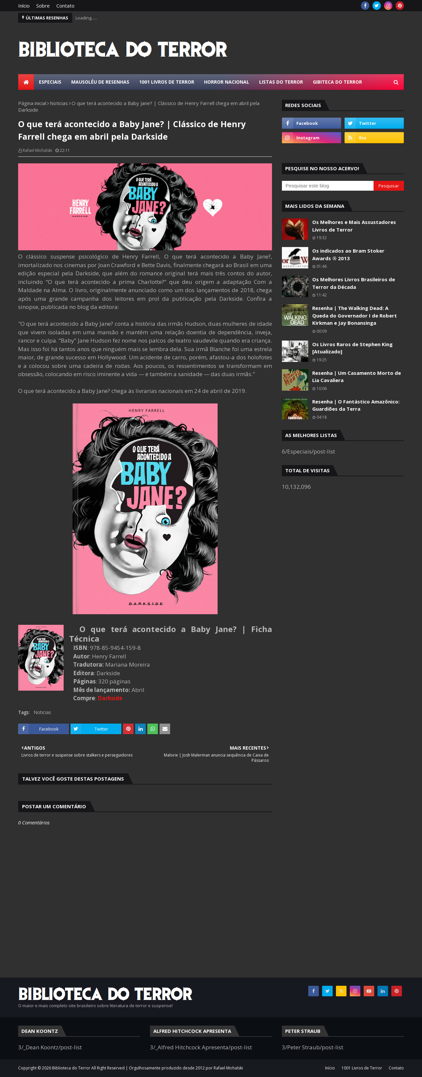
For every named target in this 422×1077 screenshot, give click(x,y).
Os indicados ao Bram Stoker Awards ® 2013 (348, 254)
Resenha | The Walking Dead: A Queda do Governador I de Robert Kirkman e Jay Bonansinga (354, 315)
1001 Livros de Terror (362, 1068)
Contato (65, 5)
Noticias (59, 103)
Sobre (43, 5)
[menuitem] (26, 82)
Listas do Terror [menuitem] (281, 82)
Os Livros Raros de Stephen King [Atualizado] (352, 348)
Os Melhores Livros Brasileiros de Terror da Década (353, 283)
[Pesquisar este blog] (328, 186)
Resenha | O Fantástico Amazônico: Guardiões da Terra (356, 405)
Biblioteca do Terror (71, 1068)
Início (24, 5)
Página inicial (32, 103)
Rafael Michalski (37, 150)
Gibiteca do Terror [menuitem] (337, 82)
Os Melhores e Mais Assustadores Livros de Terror (354, 226)
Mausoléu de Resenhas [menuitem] (100, 82)
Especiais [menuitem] (50, 82)
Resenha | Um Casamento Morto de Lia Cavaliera (356, 377)
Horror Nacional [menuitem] (226, 82)
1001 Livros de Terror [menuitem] (166, 82)
